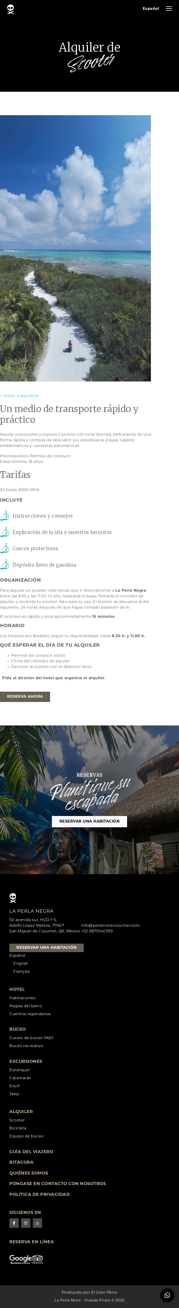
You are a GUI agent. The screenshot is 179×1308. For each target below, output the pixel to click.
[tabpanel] (75, 248)
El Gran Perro (104, 1293)
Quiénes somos (28, 1173)
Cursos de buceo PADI (31, 1038)
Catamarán (20, 1078)
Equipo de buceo (26, 1136)
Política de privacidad (39, 1195)
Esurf (14, 1086)
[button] (167, 1295)
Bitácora (21, 1162)
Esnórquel (19, 1070)
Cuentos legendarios (30, 1014)
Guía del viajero (31, 1152)
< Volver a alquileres (19, 396)
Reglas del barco (25, 1006)
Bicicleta (17, 1128)
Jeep (14, 1094)
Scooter (17, 1120)
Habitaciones (22, 998)
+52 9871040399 (97, 931)
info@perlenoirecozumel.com (110, 926)
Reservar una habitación (89, 822)
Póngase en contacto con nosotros (57, 1184)
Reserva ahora (25, 697)
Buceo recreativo (26, 1046)
